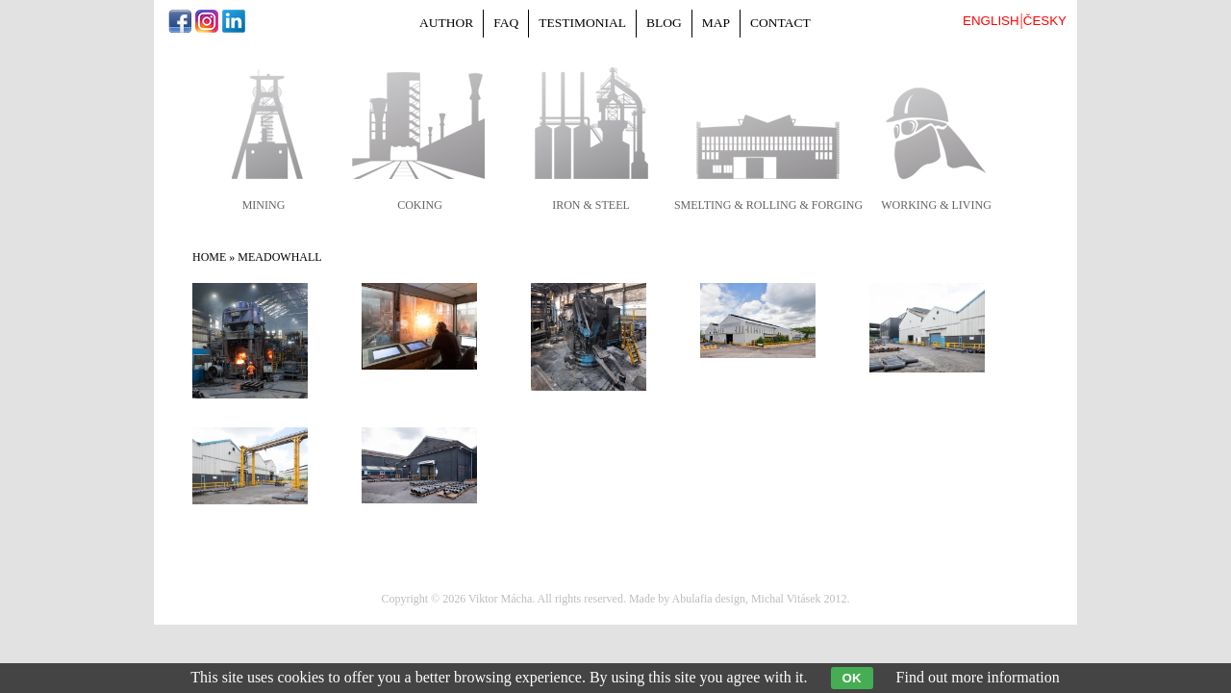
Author (446, 22)
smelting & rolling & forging (768, 205)
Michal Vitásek (786, 598)
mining (264, 205)
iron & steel (591, 205)
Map (716, 22)
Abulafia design (708, 598)
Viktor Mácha (500, 598)
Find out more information (978, 677)
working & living (936, 205)
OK (852, 678)
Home (209, 257)
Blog (664, 22)
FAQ (505, 22)
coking (419, 205)
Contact (780, 22)
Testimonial (582, 22)
